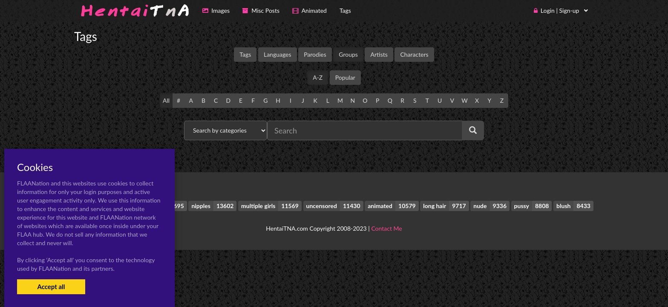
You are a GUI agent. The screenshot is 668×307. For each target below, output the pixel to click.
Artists (378, 54)
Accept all (51, 286)
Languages (277, 54)
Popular (345, 77)
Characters (414, 54)
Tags (245, 54)
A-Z (317, 77)
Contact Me (386, 228)
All (166, 100)
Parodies (315, 54)
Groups (348, 54)
